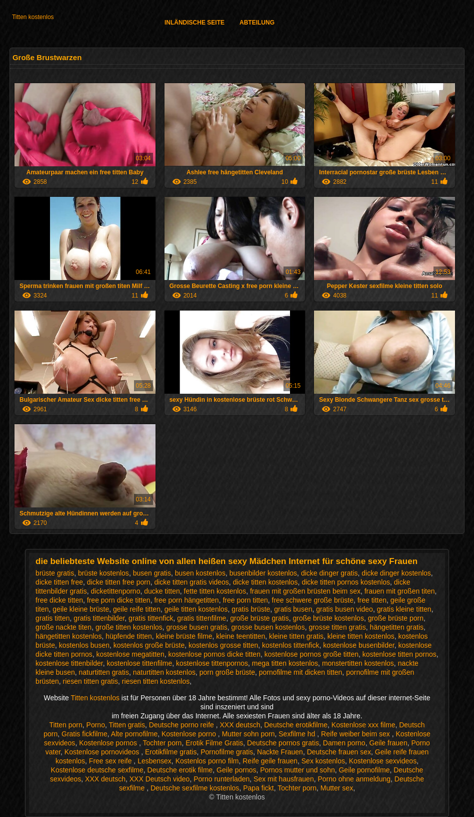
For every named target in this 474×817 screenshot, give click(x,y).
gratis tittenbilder (99, 618)
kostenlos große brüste (149, 645)
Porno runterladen (222, 779)
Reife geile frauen (270, 761)
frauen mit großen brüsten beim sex (305, 591)
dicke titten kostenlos (265, 582)
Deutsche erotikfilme (296, 725)
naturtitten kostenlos (164, 672)
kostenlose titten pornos (399, 654)
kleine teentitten (240, 636)
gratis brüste (251, 609)
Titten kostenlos (33, 17)
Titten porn (65, 725)
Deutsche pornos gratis (283, 743)
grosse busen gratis (197, 627)
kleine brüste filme (184, 636)
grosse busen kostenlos (268, 627)
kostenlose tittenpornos (212, 663)
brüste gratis (55, 573)
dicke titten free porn (118, 582)
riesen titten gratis (90, 681)
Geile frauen (388, 743)
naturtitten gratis (104, 672)
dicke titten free (59, 582)
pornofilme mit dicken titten (300, 672)
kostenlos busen (84, 645)
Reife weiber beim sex (356, 734)
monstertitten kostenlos (358, 663)
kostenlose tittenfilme (139, 663)
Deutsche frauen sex (339, 752)
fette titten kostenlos (215, 591)
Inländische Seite (194, 22)
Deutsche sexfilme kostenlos (194, 788)
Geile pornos (236, 770)
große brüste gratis (259, 618)
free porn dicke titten (118, 600)
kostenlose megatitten (130, 654)
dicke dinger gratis (329, 573)
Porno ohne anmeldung (354, 779)
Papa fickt (258, 788)
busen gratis (152, 573)
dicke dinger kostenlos (396, 573)
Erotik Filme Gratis (214, 743)
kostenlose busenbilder (358, 645)
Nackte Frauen (280, 752)
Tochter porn (162, 743)
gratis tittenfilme (201, 618)
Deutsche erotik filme (180, 770)
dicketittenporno (115, 591)
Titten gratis (126, 725)
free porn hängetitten (186, 600)
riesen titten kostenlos (156, 681)
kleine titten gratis (296, 636)
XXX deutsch (240, 725)
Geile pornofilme (364, 770)
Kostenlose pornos (109, 743)
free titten (372, 600)
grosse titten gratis (337, 627)
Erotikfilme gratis (170, 752)
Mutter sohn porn (248, 734)
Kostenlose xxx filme (364, 725)
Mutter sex (336, 788)
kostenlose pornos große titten (311, 654)
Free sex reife (111, 761)
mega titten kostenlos (285, 663)
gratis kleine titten (404, 609)
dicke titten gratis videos (191, 582)
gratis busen (293, 609)
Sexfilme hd (297, 734)
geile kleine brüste (80, 609)
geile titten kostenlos (196, 609)
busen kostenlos (200, 573)
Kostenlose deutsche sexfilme (97, 770)
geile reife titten (136, 609)
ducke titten (162, 591)
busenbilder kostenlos (263, 573)
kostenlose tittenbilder (69, 663)
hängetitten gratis (397, 627)
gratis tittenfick (150, 618)
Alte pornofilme (134, 734)
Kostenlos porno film (207, 761)
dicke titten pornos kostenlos (346, 582)
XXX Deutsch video (160, 779)
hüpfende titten (129, 636)
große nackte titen (64, 627)
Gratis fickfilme (85, 734)
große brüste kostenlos (328, 618)
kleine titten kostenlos (361, 636)
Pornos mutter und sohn (297, 770)
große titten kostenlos (129, 627)
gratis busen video (344, 609)
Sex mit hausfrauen (284, 779)
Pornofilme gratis (226, 752)
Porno (95, 725)
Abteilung (257, 22)
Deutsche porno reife (182, 725)
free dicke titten (59, 600)
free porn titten (245, 600)
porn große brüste (227, 672)
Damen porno (344, 743)
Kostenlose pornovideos (102, 752)
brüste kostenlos (103, 573)
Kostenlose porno (190, 734)
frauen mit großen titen (399, 591)
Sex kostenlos (323, 761)
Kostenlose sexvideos (382, 761)
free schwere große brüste (313, 600)
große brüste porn (396, 618)
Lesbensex (155, 761)
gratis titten (53, 618)
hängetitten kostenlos (69, 636)
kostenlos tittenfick (290, 645)
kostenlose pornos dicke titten (214, 654)
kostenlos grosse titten (223, 645)
